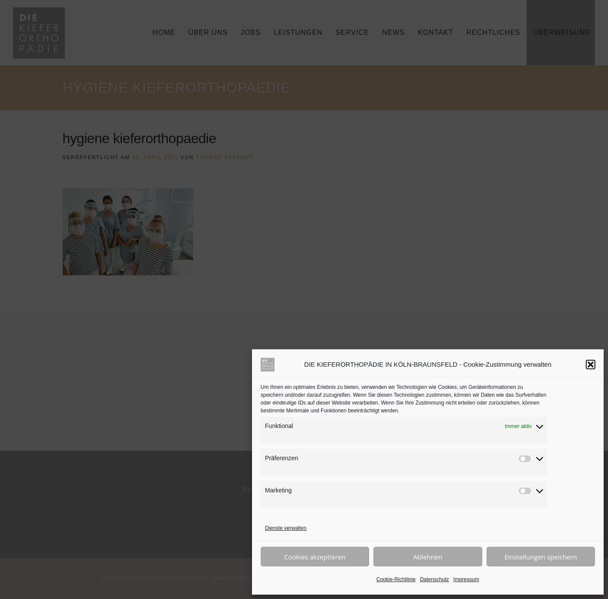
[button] (590, 364)
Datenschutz (434, 579)
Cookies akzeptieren (315, 556)
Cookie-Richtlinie (396, 579)
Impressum (466, 579)
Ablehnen (427, 556)
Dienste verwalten (285, 528)
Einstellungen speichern (540, 556)
